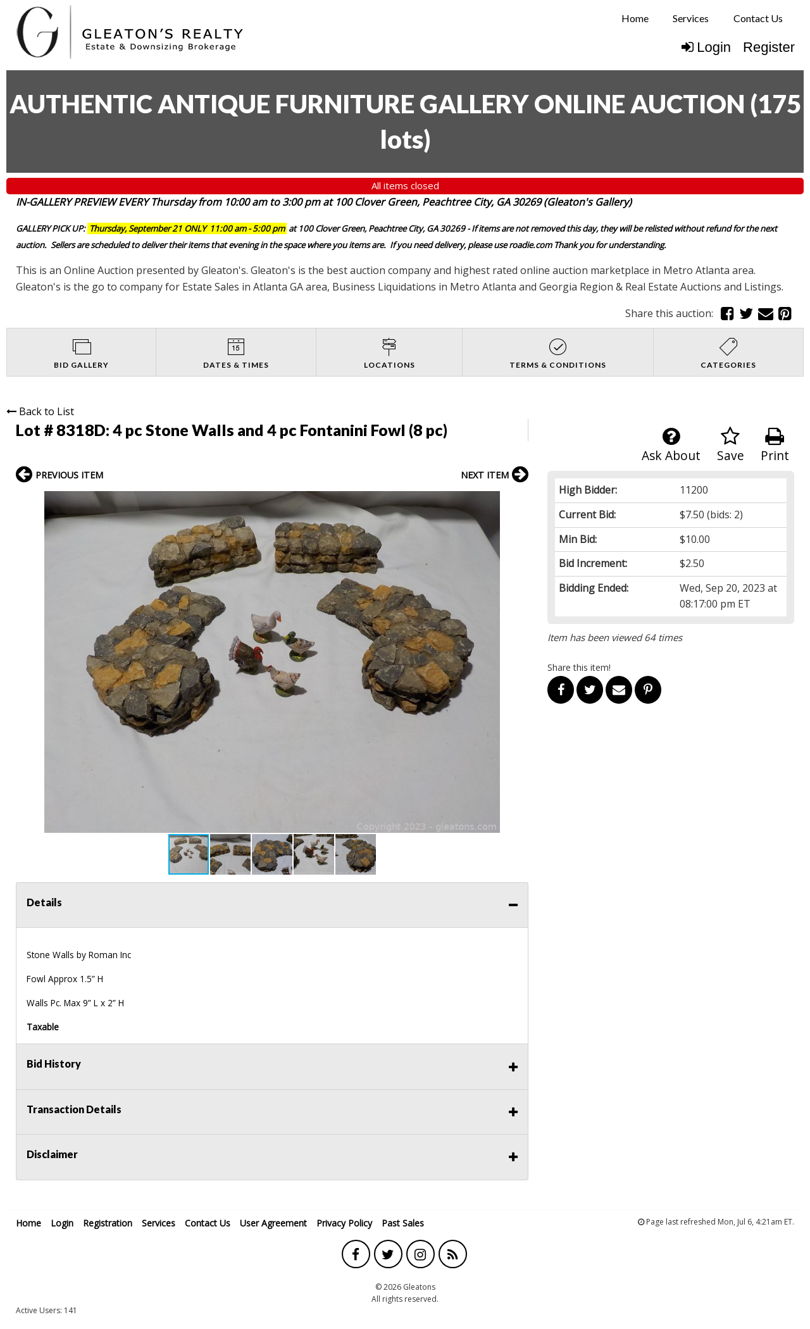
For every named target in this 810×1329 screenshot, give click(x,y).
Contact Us (758, 18)
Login (706, 47)
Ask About (671, 445)
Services (691, 18)
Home (635, 18)
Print (775, 445)
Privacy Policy (344, 1223)
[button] (517, 502)
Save (730, 445)
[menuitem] (635, 18)
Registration (107, 1223)
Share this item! (579, 667)
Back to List (40, 411)
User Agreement (273, 1223)
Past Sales (403, 1223)
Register (769, 47)
